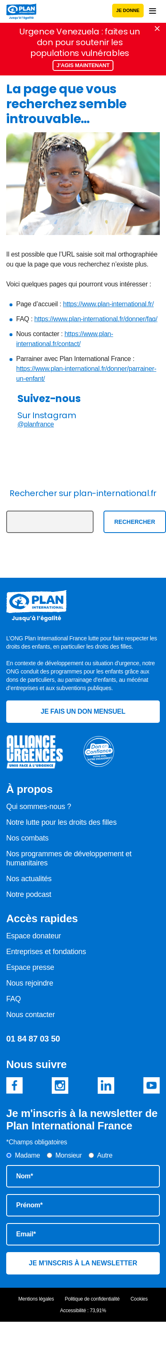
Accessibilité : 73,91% (83, 1310)
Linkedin (106, 1085)
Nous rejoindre (29, 983)
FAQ (13, 999)
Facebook (14, 1085)
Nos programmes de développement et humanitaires (69, 858)
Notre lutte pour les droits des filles (61, 822)
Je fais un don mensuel (83, 711)
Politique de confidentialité (92, 1299)
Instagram (60, 1085)
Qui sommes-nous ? (38, 806)
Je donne (128, 10)
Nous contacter (30, 1014)
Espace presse (30, 967)
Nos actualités (29, 879)
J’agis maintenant (83, 65)
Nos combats (27, 838)
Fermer (157, 28)
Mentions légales (36, 1299)
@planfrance (35, 424)
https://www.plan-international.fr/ (108, 304)
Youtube (151, 1085)
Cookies (139, 1299)
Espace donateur (33, 936)
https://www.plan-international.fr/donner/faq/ (95, 318)
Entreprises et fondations (46, 951)
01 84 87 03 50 (33, 1038)
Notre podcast (28, 894)
